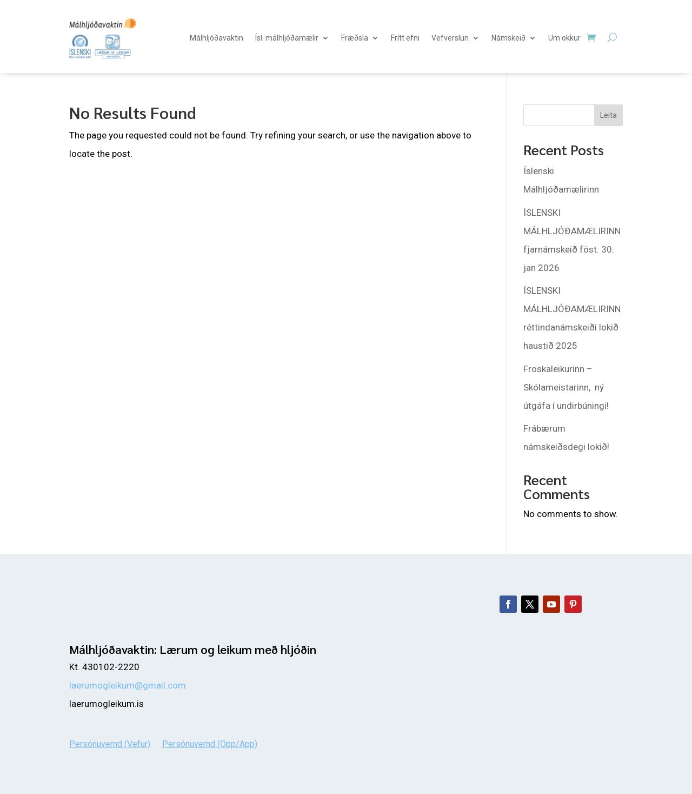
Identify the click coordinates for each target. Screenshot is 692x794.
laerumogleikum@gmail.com (127, 685)
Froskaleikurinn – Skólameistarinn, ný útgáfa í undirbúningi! (566, 387)
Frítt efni (405, 38)
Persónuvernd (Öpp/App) (209, 743)
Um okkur (564, 38)
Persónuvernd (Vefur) (109, 743)
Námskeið (508, 38)
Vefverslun (450, 38)
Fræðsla (354, 38)
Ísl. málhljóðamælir (286, 38)
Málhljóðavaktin (216, 38)
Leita (608, 115)
